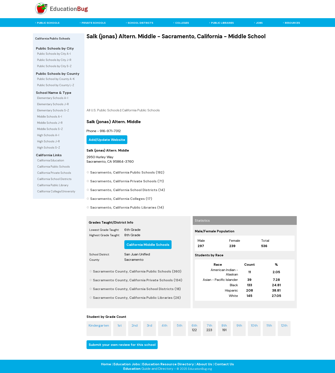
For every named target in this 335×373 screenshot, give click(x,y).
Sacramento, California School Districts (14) (127, 190)
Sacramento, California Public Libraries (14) (127, 207)
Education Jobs (126, 364)
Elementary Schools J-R (53, 104)
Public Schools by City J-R (54, 60)
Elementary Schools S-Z (53, 110)
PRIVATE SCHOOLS (94, 23)
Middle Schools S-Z (50, 129)
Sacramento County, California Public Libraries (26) (137, 297)
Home (106, 364)
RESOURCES (292, 23)
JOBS (259, 23)
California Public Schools (53, 166)
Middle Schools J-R (50, 123)
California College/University (56, 191)
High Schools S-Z (48, 147)
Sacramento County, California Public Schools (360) (137, 271)
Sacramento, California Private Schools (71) (127, 181)
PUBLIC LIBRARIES (222, 23)
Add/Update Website (107, 139)
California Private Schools (54, 173)
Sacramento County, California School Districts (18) (137, 289)
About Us (204, 364)
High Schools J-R (48, 141)
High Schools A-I (48, 135)
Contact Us (224, 364)
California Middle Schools (147, 244)
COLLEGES (182, 23)
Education (132, 368)
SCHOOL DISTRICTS (140, 23)
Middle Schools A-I (49, 116)
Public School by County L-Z (55, 85)
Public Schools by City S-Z (54, 66)
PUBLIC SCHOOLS (48, 23)
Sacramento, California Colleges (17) (121, 198)
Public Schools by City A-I (54, 54)
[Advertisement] (191, 74)
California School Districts (54, 179)
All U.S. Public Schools (103, 110)
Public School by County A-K (56, 79)
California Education (50, 160)
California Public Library (52, 185)
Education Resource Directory (168, 364)
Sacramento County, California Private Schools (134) (137, 280)
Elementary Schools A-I (52, 98)
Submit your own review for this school (122, 344)
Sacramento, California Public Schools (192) (127, 172)
